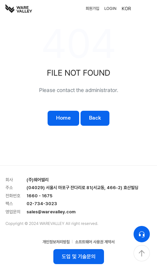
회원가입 (92, 8)
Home (63, 118)
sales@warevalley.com (51, 211)
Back (95, 118)
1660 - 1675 (39, 195)
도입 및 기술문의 (78, 257)
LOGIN (110, 8)
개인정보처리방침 (56, 242)
